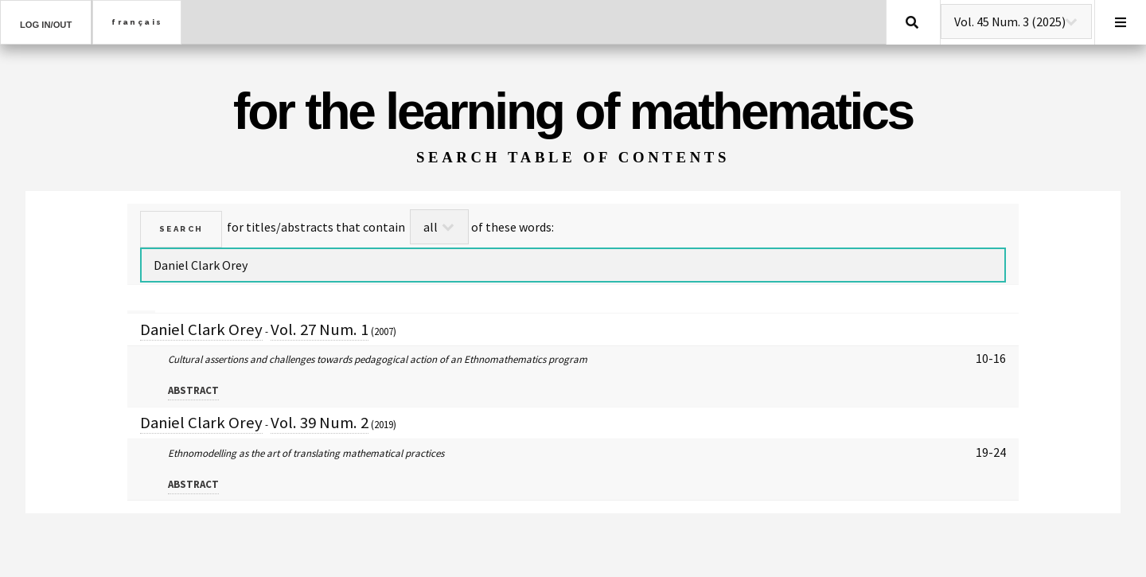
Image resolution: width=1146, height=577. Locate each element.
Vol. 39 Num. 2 (319, 422)
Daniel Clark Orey (201, 329)
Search (912, 22)
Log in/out (46, 24)
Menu (1120, 22)
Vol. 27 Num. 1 (319, 329)
